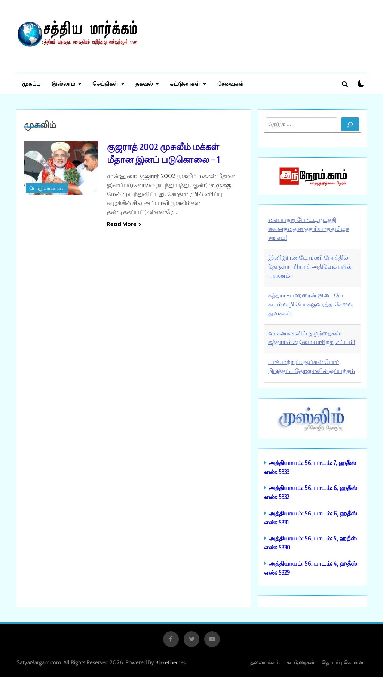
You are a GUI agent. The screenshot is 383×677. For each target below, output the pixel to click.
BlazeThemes (170, 662)
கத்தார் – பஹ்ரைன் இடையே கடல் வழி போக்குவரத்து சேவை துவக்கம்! (310, 304)
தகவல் (144, 83)
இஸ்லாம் (63, 83)
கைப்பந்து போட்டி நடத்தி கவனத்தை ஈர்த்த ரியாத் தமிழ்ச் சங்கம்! (308, 228)
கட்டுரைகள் (185, 83)
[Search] (350, 124)
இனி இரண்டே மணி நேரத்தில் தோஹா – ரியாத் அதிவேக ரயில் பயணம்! (310, 266)
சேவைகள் (230, 83)
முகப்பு (31, 83)
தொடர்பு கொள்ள (343, 662)
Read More (124, 224)
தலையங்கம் (264, 662)
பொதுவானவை (46, 188)
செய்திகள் (105, 83)
